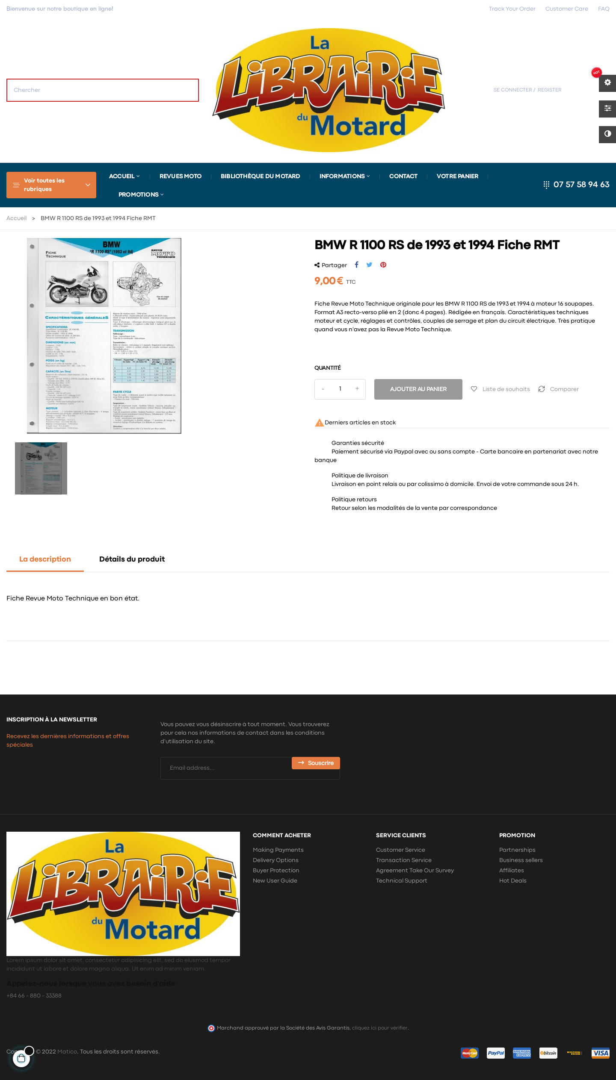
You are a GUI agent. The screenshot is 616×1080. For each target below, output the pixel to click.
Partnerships (517, 850)
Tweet (369, 265)
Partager (356, 265)
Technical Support (401, 880)
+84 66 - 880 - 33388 (34, 995)
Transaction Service (404, 860)
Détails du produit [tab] (132, 559)
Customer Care (566, 9)
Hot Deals (513, 880)
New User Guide (275, 880)
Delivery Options (276, 860)
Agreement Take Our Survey (415, 870)
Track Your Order (512, 9)
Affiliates (511, 870)
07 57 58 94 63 (582, 184)
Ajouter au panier (418, 389)
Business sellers (521, 860)
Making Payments (278, 850)
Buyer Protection (276, 870)
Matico (67, 1051)
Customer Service (400, 850)
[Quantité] (340, 389)
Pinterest (383, 265)
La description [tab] (45, 559)
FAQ (604, 9)
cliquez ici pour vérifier (380, 1028)
